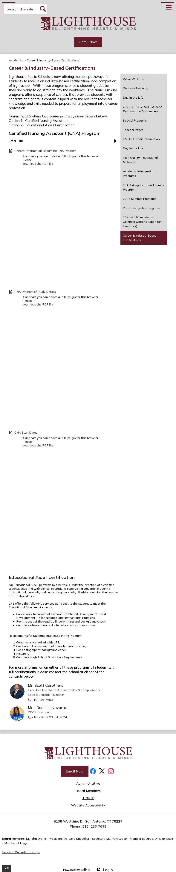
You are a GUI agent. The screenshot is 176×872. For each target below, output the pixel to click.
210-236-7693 (42, 700)
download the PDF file (37, 163)
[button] (63, 142)
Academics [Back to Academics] (16, 60)
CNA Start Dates (25, 432)
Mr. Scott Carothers (45, 685)
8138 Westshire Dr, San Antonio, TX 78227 (88, 821)
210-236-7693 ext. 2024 (49, 717)
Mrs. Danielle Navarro (47, 707)
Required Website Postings (21, 852)
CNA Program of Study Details (35, 292)
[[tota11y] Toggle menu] (6, 868)
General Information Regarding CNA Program (45, 151)
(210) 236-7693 (93, 826)
